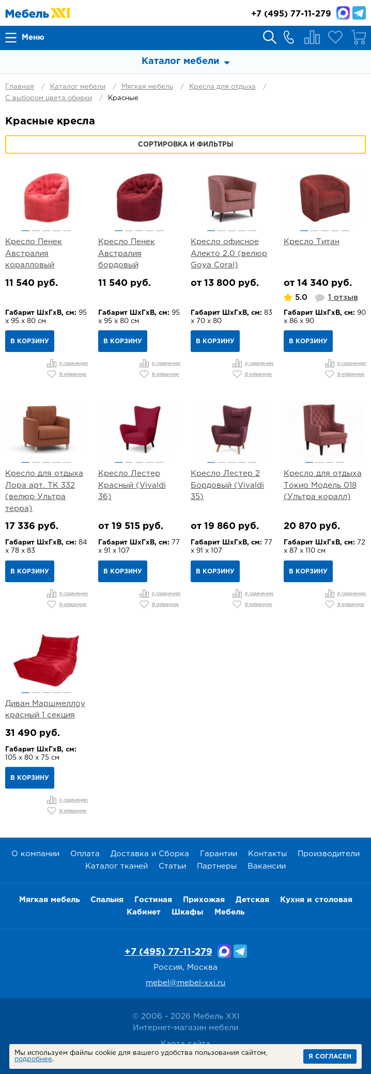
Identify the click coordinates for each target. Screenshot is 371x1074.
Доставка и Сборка (150, 854)
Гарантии (218, 854)
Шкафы (188, 912)
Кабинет (144, 912)
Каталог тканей (116, 866)
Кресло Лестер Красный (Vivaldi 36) (132, 485)
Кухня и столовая (316, 899)
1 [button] (25, 230)
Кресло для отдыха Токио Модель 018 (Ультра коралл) (323, 485)
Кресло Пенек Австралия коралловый (33, 253)
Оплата (85, 854)
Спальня (106, 899)
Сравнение (312, 37)
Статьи (172, 866)
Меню (33, 37)
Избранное (335, 37)
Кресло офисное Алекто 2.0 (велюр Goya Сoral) (229, 253)
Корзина (358, 37)
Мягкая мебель (147, 87)
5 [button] (67, 230)
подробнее (33, 1059)
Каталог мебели (77, 87)
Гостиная (153, 899)
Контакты (267, 854)
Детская (252, 899)
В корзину (29, 341)
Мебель (229, 912)
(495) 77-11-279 (291, 14)
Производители (329, 854)
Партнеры (217, 866)
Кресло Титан (311, 241)
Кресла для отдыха (222, 87)
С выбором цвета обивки (48, 98)
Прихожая (204, 899)
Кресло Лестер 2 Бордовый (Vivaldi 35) (227, 485)
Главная (19, 87)
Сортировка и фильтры (185, 145)
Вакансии (267, 866)
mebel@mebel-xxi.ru (185, 983)
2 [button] (36, 230)
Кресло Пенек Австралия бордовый (126, 253)
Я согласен (329, 1057)
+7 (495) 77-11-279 (168, 952)
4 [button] (56, 230)
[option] (46, 197)
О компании (35, 854)
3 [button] (46, 230)
